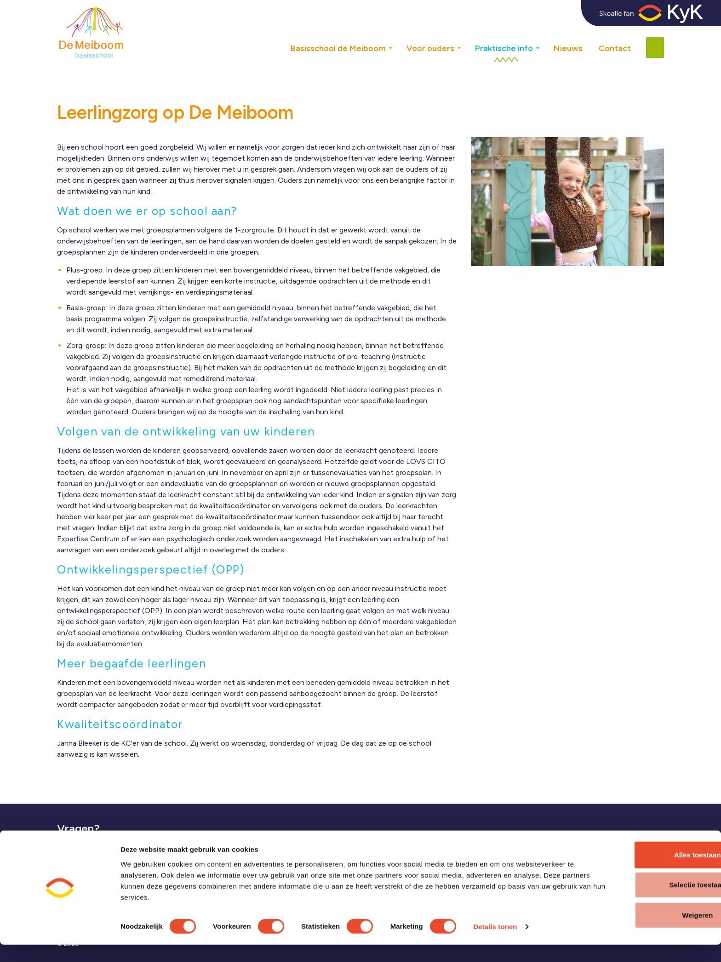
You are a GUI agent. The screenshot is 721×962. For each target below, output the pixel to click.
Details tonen (495, 944)
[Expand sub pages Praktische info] (544, 32)
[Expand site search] (655, 47)
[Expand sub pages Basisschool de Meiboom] (397, 32)
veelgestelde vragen (120, 845)
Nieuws (568, 48)
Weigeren (644, 932)
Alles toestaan (644, 871)
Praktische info (504, 48)
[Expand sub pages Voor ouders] (465, 32)
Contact (615, 48)
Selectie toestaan (644, 902)
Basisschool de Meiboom (338, 48)
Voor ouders (430, 48)
